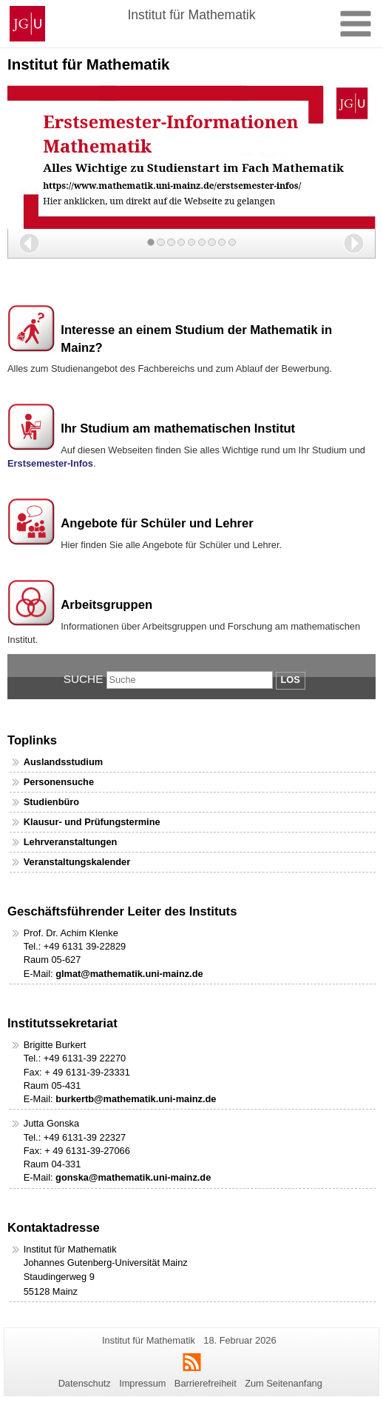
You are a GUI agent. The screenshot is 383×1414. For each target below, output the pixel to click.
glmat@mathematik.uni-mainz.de (129, 973)
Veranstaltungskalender (77, 861)
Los (290, 679)
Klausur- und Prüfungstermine (92, 821)
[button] (29, 243)
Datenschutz (84, 1383)
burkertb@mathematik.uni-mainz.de (135, 1098)
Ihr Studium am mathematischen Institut (178, 428)
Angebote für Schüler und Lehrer (157, 523)
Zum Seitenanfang (283, 1383)
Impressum (142, 1383)
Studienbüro (51, 801)
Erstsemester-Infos (50, 463)
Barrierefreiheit (205, 1383)
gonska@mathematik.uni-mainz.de (133, 1177)
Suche (84, 679)
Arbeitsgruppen (106, 605)
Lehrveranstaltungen (71, 841)
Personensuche (59, 781)
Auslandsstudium (63, 761)
